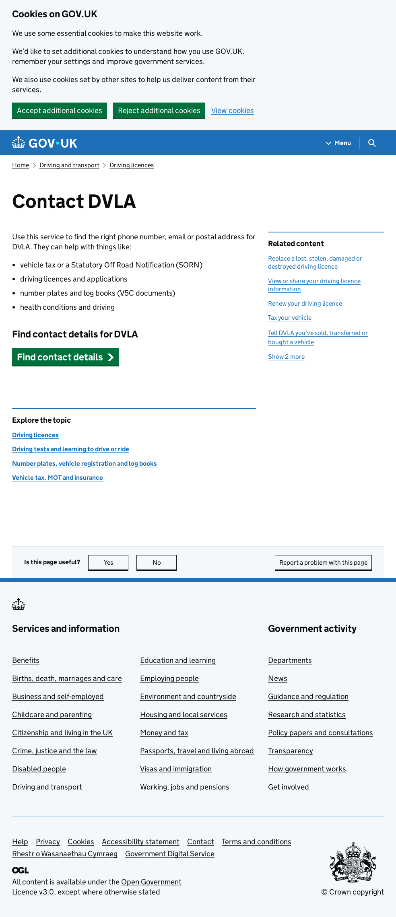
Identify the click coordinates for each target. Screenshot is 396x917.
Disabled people (39, 768)
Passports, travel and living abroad (197, 750)
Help (20, 841)
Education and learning (178, 660)
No (165, 562)
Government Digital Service (169, 853)
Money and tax (164, 732)
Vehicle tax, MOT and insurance (57, 477)
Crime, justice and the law (54, 750)
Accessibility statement (140, 841)
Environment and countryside (188, 696)
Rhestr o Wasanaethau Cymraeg (65, 853)
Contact (200, 841)
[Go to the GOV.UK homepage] (44, 143)
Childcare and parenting (52, 714)
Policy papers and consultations (320, 732)
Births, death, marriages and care (67, 678)
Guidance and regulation (308, 696)
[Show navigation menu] (338, 143)
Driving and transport (69, 165)
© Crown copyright (352, 891)
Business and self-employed (58, 696)
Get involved (288, 787)
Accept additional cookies (59, 110)
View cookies (232, 110)
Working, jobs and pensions (184, 787)
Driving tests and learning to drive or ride (70, 449)
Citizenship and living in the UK (62, 732)
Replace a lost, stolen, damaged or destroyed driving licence (315, 262)
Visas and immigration (176, 768)
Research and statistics (307, 714)
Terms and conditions (256, 841)
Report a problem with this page (323, 562)
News (277, 678)
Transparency (290, 750)
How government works (307, 768)
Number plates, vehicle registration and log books (84, 463)
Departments (290, 660)
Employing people (169, 678)
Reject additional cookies (159, 110)
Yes (116, 562)
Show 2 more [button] (286, 356)
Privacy (48, 841)
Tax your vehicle (289, 317)
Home (20, 165)
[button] (65, 357)
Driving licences (131, 165)
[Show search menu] (371, 143)
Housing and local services (183, 714)
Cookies (81, 841)
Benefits (25, 660)
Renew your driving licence (305, 303)
